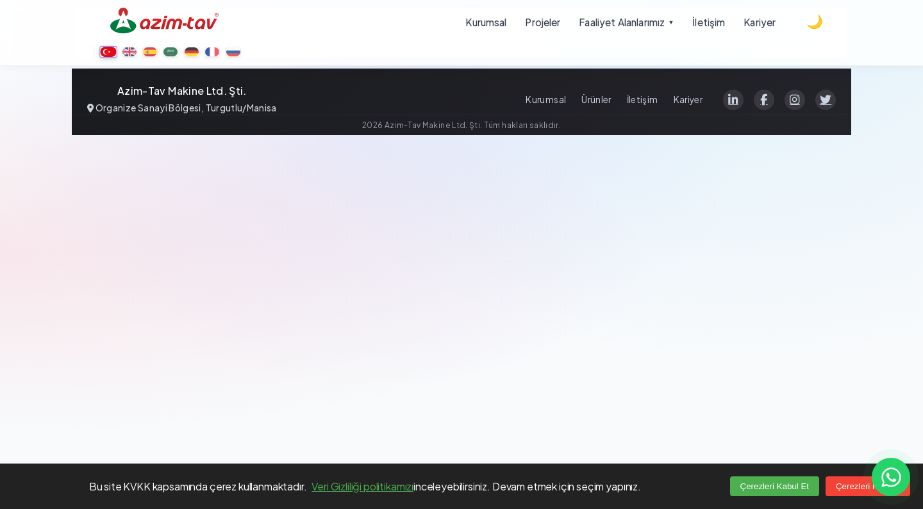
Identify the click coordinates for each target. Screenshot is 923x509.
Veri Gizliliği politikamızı (362, 486)
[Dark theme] (814, 22)
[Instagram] (795, 100)
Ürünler (596, 99)
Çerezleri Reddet (868, 486)
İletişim (642, 99)
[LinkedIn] (733, 100)
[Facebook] (764, 100)
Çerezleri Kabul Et (774, 486)
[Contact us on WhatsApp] (891, 477)
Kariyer (688, 99)
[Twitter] (825, 100)
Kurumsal (546, 99)
